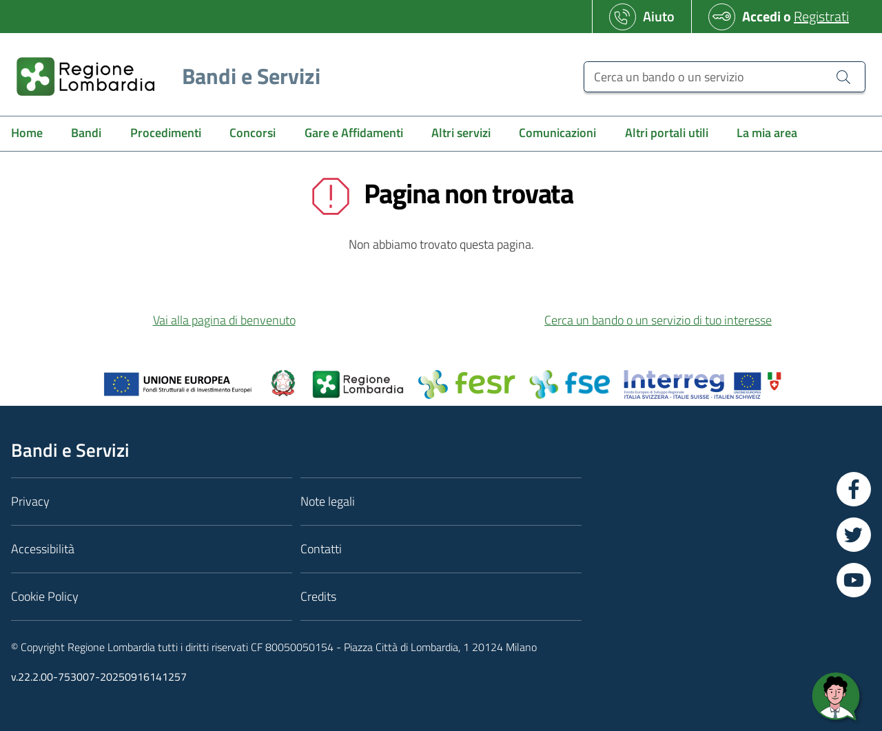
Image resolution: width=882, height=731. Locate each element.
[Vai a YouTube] (854, 580)
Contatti (321, 548)
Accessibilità (42, 548)
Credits (318, 596)
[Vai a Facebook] (854, 489)
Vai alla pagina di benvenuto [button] (224, 320)
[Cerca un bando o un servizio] (724, 76)
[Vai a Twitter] (854, 534)
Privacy (30, 501)
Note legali (327, 501)
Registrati (821, 16)
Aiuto (659, 16)
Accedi (761, 16)
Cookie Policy (45, 596)
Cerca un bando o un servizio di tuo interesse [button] (658, 320)
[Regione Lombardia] (163, 76)
